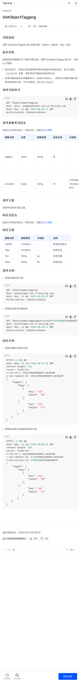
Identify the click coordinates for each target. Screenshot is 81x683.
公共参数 (47, 130)
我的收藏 (43, 26)
